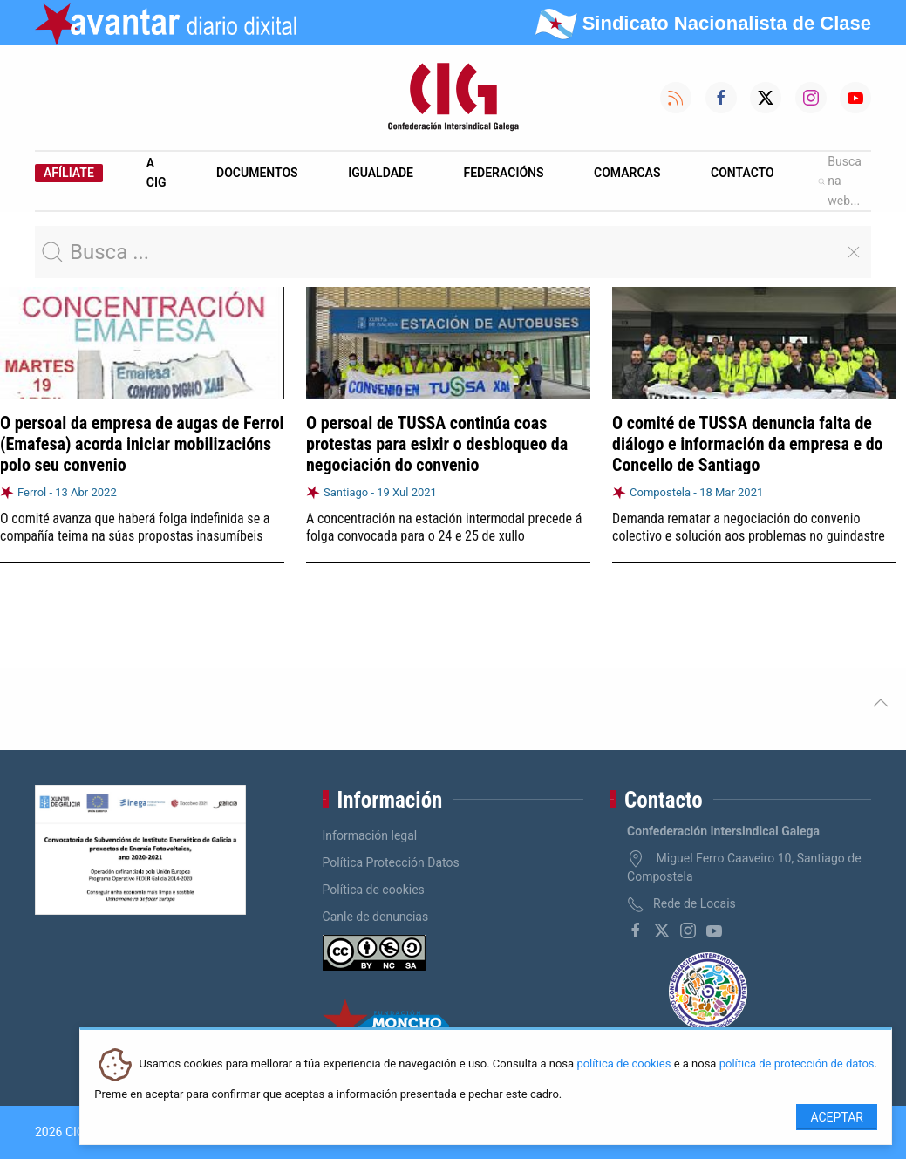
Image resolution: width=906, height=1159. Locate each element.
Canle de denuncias (376, 917)
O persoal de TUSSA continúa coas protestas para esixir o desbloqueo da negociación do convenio (437, 443)
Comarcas (627, 173)
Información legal (370, 835)
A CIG (156, 172)
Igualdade (380, 173)
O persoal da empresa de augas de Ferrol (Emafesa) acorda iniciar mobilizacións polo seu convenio (142, 443)
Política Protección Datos (391, 862)
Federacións (504, 173)
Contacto (742, 173)
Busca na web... (840, 181)
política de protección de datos (797, 1064)
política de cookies (623, 1064)
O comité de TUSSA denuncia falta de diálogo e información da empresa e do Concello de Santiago (747, 443)
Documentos (257, 173)
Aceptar (836, 1117)
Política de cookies (374, 890)
